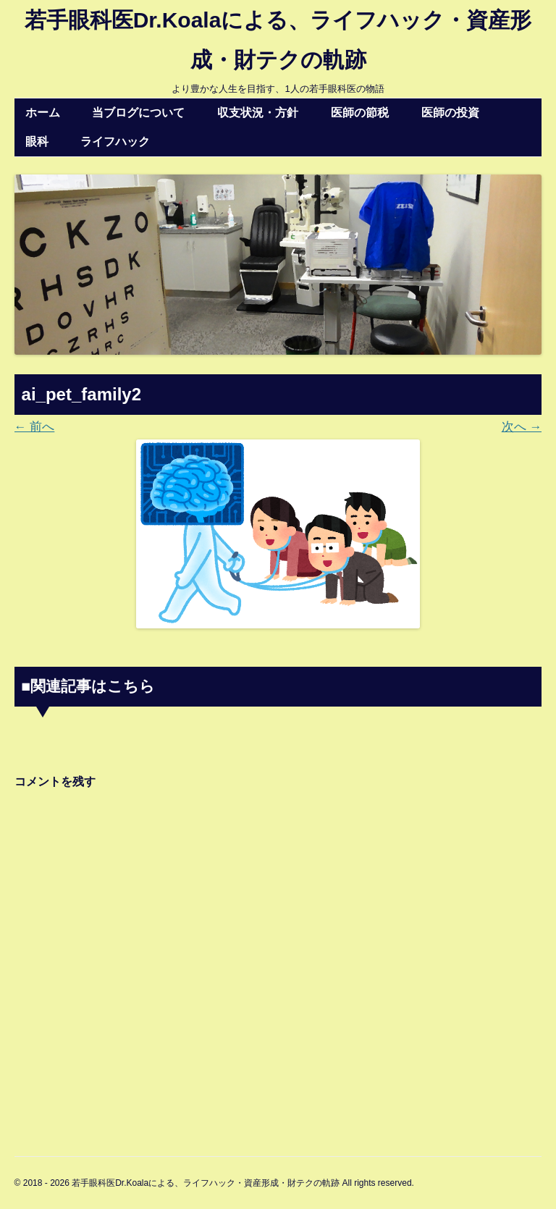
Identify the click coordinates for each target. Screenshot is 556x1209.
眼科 (37, 141)
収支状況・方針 (257, 112)
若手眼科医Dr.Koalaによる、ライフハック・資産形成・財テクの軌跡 (278, 40)
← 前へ (34, 427)
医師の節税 (360, 112)
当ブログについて (138, 112)
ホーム (42, 112)
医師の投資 (450, 112)
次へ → (522, 427)
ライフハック (115, 141)
